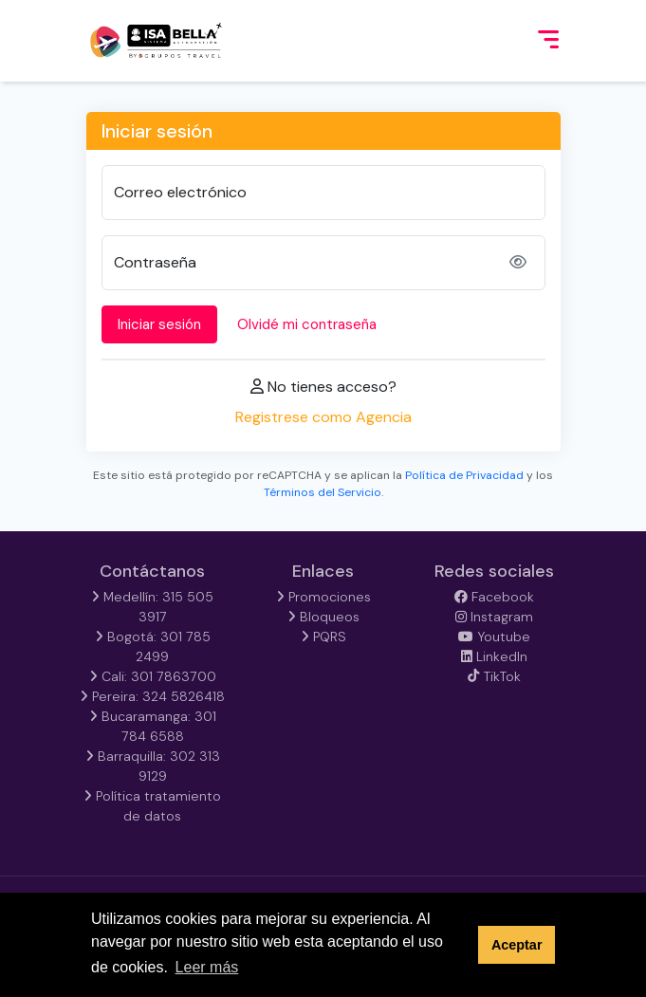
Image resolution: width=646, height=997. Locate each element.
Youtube (494, 636)
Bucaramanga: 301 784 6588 (152, 726)
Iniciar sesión (159, 324)
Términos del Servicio (322, 492)
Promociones (323, 596)
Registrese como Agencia (323, 417)
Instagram (494, 616)
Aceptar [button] (517, 944)
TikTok (494, 676)
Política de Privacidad (464, 475)
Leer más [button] (207, 967)
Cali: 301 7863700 (152, 676)
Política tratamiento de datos (152, 805)
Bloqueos (323, 616)
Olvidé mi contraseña (307, 324)
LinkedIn (494, 656)
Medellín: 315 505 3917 (152, 606)
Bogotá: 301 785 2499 (153, 646)
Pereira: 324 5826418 (152, 696)
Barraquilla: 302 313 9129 (152, 766)
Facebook (494, 596)
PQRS (323, 636)
